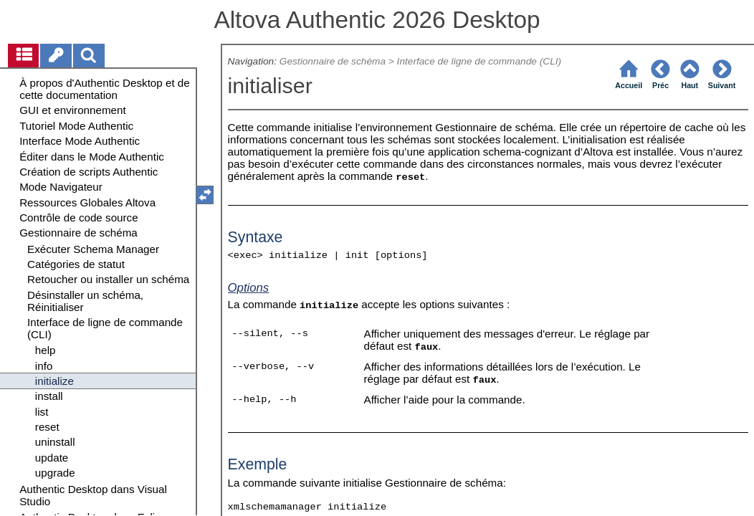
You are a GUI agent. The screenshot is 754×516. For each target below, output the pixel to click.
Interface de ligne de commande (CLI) (479, 61)
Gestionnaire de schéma (333, 61)
